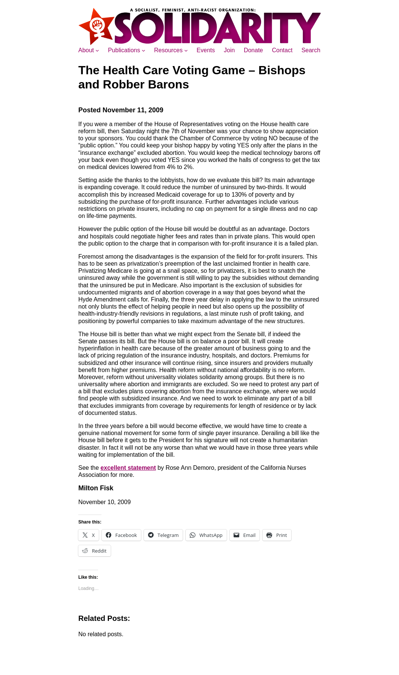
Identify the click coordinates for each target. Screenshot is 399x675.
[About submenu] (97, 50)
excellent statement (128, 468)
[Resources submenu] (186, 50)
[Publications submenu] (143, 50)
